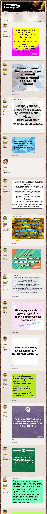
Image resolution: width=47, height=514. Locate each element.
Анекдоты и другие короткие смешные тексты (11, 20)
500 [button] (42, 21)
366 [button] (39, 21)
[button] (29, 21)
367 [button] (40, 21)
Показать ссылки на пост (15, 94)
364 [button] (35, 21)
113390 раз (8, 76)
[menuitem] (7, 11)
